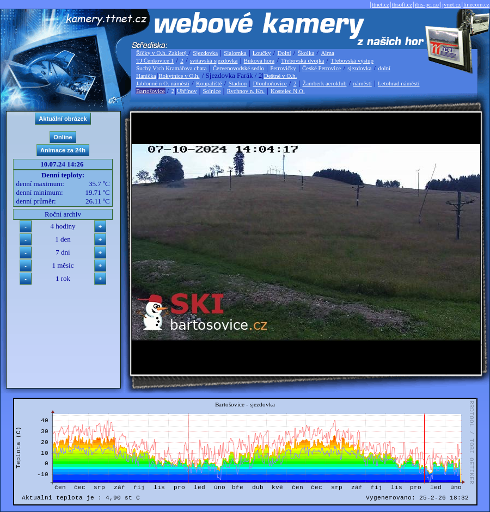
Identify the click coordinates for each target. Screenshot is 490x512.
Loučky (262, 53)
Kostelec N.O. (288, 91)
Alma (327, 53)
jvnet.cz (451, 4)
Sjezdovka (205, 53)
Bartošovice (150, 91)
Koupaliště (209, 83)
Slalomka (235, 53)
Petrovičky (283, 68)
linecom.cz (476, 4)
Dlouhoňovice (269, 83)
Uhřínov (187, 91)
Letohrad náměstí (399, 83)
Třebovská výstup (351, 60)
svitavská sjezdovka (214, 60)
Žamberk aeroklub (324, 83)
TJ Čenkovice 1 (155, 60)
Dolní (284, 53)
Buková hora (259, 60)
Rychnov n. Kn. (246, 91)
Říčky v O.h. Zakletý (162, 53)
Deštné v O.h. (280, 75)
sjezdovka (359, 68)
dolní (384, 68)
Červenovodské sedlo (238, 68)
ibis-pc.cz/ (427, 4)
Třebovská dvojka (302, 60)
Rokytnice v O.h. (178, 75)
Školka (306, 53)
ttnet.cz (380, 4)
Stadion (238, 83)
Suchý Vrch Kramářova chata (171, 68)
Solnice (212, 91)
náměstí (362, 83)
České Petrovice (321, 68)
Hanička (146, 75)
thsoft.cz (402, 4)
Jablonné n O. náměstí (162, 83)
